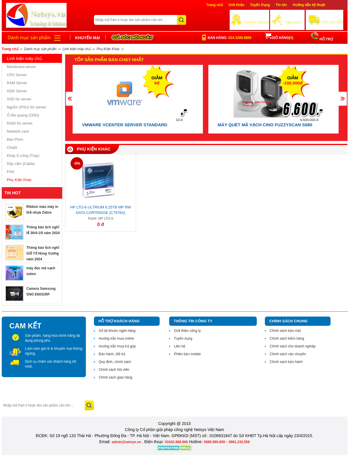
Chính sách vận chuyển (288, 354)
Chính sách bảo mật (285, 331)
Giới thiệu (236, 5)
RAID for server (20, 123)
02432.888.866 (176, 442)
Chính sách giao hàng (116, 377)
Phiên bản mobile (187, 354)
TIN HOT (13, 193)
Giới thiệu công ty (187, 331)
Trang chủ (214, 5)
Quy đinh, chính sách (115, 362)
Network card (18, 131)
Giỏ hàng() (279, 38)
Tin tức (281, 5)
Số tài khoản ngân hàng (117, 331)
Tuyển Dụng (260, 5)
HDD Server (17, 91)
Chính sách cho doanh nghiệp (293, 346)
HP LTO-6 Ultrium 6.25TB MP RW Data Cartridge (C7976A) (100, 210)
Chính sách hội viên (114, 370)
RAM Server (17, 83)
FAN (10, 172)
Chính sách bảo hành (286, 362)
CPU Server (17, 75)
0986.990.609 (214, 442)
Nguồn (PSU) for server (26, 107)
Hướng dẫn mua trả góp (117, 346)
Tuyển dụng (183, 338)
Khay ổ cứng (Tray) (23, 155)
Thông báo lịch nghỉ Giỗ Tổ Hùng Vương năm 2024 (43, 253)
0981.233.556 (239, 442)
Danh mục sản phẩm (29, 37)
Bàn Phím (15, 139)
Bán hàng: (230, 38)
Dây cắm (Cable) (21, 163)
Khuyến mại (87, 37)
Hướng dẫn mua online (116, 338)
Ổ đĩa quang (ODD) (23, 115)
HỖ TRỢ (326, 39)
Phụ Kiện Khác (19, 180)
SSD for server (19, 99)
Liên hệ (180, 346)
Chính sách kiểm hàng (287, 338)
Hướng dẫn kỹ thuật (309, 5)
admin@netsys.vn (127, 442)
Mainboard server (21, 67)
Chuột (12, 147)
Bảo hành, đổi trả (112, 354)
